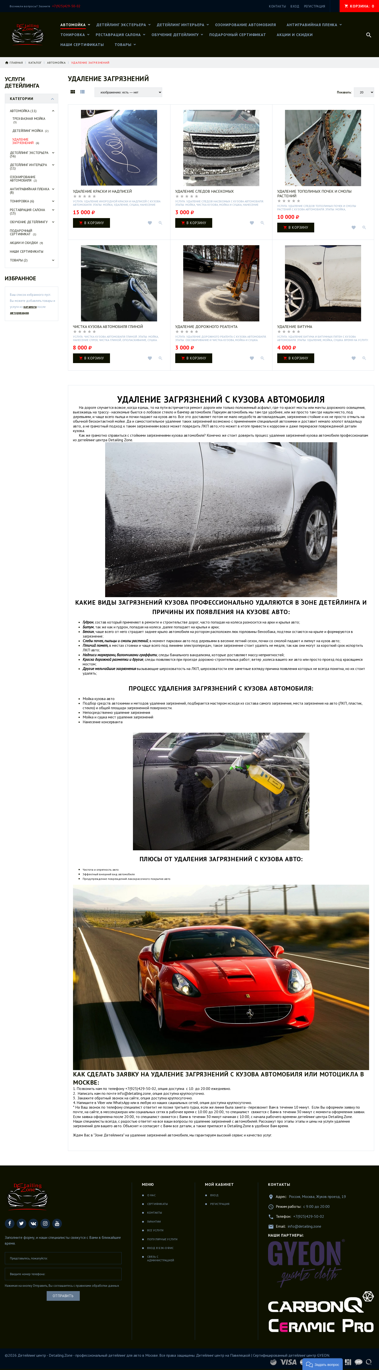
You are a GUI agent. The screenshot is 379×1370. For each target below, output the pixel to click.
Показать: (344, 92)
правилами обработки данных (97, 1286)
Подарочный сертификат (23, 232)
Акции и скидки (26, 242)
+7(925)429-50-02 (308, 1216)
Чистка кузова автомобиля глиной (108, 326)
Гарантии (154, 1221)
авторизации (19, 313)
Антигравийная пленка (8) (33, 190)
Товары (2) (33, 260)
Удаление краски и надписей (102, 191)
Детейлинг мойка (30, 130)
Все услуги (155, 1230)
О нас (151, 1195)
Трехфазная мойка (28, 120)
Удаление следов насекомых (204, 191)
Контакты (154, 1212)
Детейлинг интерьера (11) (33, 166)
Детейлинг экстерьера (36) (33, 154)
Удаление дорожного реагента (206, 326)
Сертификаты (157, 1204)
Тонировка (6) (33, 201)
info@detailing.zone (304, 1226)
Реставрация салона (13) (33, 211)
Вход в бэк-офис (160, 1248)
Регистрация (220, 1204)
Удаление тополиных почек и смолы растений (314, 193)
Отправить (63, 1296)
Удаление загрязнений (25, 141)
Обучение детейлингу (33, 222)
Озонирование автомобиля (23, 178)
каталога (29, 307)
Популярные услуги (162, 1239)
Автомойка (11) (33, 111)
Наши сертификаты (26, 251)
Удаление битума (294, 326)
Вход (214, 1195)
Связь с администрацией (160, 1258)
